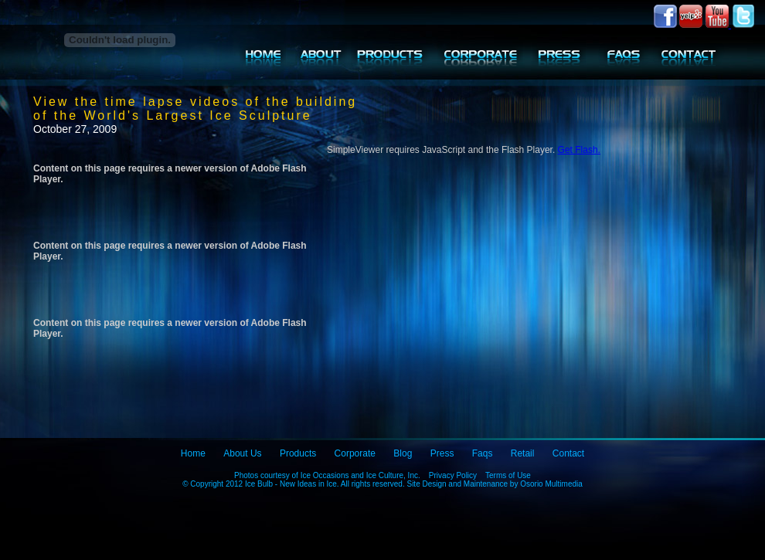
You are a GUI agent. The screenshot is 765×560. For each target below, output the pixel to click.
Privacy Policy (453, 475)
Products (298, 453)
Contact (568, 453)
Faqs (482, 453)
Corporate (355, 453)
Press (442, 453)
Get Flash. (579, 149)
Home (193, 453)
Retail (523, 453)
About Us (242, 453)
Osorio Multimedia (551, 484)
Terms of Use (508, 475)
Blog (402, 453)
